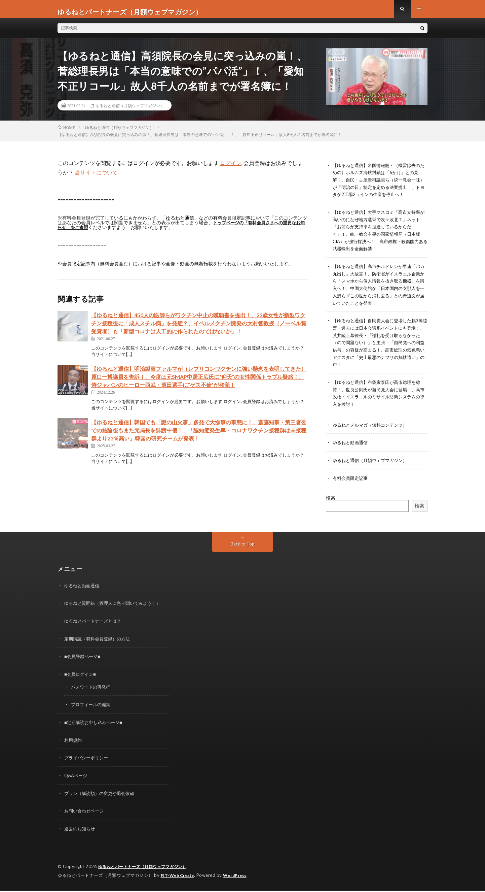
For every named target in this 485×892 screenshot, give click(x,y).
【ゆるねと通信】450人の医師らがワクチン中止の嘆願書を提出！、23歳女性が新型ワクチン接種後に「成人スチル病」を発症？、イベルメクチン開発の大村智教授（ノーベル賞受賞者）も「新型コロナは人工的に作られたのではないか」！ (198, 329)
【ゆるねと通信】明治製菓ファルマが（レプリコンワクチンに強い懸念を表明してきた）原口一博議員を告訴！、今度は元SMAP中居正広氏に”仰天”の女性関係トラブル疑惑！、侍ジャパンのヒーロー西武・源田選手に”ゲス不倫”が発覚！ (198, 382)
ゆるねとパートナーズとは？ (94, 626)
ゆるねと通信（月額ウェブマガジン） (130, 111)
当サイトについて (96, 178)
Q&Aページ (76, 778)
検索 (330, 503)
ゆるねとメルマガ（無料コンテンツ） (373, 431)
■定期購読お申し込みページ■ (95, 726)
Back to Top (242, 549)
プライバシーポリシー (87, 761)
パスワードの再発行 (92, 691)
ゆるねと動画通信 (351, 449)
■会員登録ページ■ (83, 661)
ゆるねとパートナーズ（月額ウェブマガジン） (146, 868)
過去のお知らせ (80, 831)
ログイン (230, 168)
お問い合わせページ (85, 813)
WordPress (239, 877)
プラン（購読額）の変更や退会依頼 (102, 796)
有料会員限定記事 (351, 484)
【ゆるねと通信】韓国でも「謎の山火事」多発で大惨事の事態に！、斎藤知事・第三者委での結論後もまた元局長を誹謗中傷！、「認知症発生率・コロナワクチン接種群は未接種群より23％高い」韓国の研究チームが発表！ (198, 436)
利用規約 (73, 743)
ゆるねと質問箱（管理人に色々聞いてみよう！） (116, 608)
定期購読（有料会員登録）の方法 (99, 643)
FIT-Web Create (179, 877)
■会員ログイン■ (81, 678)
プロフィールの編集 (92, 708)
